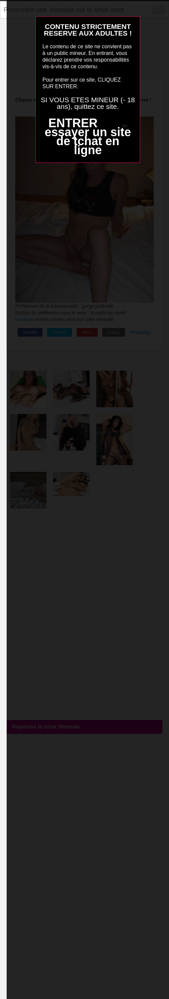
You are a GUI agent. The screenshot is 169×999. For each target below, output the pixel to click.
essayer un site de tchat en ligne (87, 141)
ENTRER (73, 123)
